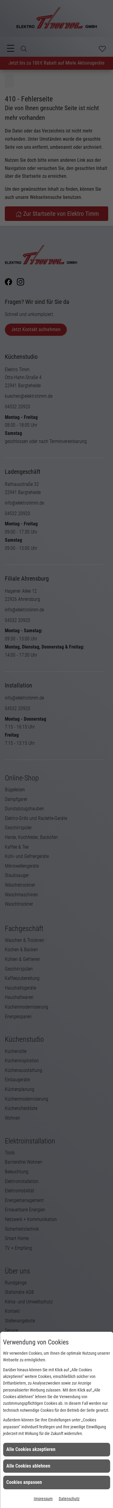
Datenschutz (69, 1498)
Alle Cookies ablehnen (28, 1466)
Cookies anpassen (24, 1482)
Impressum (43, 1498)
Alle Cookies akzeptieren (30, 1449)
